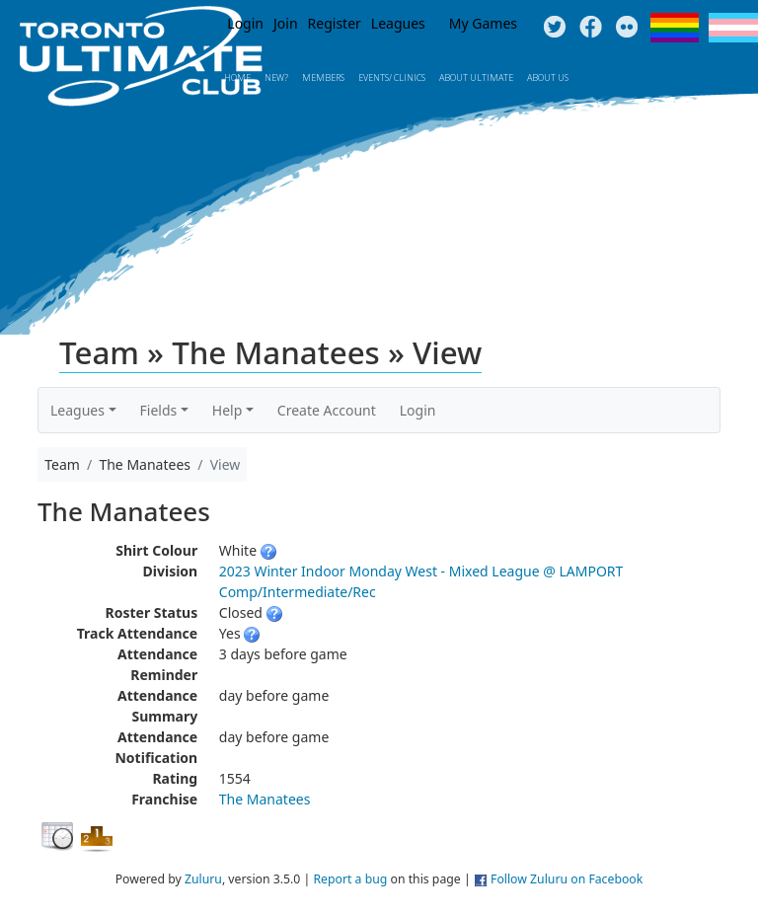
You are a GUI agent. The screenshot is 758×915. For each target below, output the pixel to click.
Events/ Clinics (391, 77)
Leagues (398, 23)
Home (237, 77)
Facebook (590, 27)
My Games (483, 23)
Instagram (627, 27)
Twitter (554, 27)
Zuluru (203, 879)
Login (245, 23)
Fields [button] (159, 410)
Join (285, 23)
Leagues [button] (77, 410)
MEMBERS (323, 77)
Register (334, 23)
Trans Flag (733, 27)
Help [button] (227, 410)
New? (276, 77)
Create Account (326, 410)
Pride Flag (674, 27)
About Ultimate (476, 77)
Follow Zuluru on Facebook (567, 879)
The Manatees (265, 799)
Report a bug (350, 879)
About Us (547, 77)
